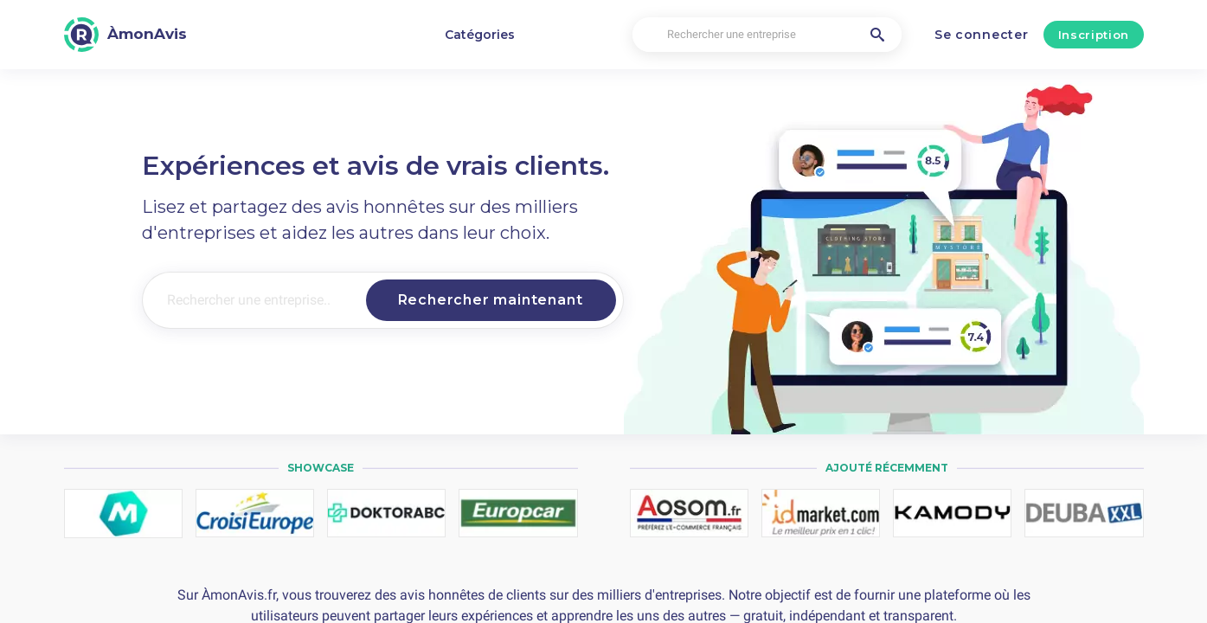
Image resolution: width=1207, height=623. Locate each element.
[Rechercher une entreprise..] (251, 300)
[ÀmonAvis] (125, 34)
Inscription (1093, 35)
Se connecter (981, 34)
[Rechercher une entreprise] (767, 35)
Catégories (480, 34)
